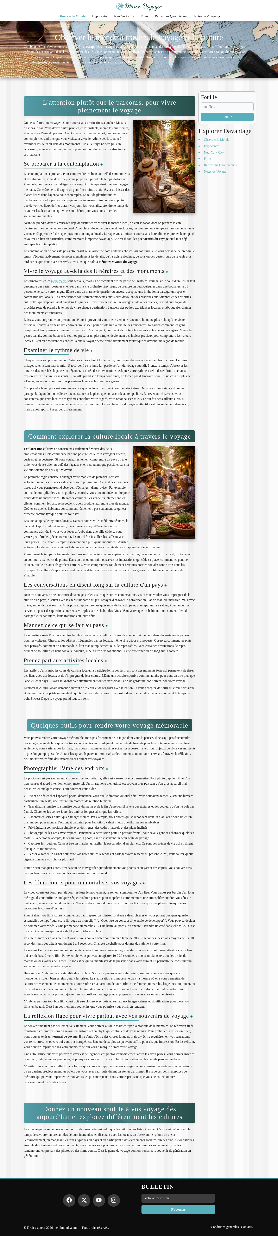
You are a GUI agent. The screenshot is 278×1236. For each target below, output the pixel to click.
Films (144, 16)
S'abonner (178, 1209)
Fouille (227, 117)
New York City (124, 16)
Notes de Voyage (207, 16)
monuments (59, 281)
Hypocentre (100, 16)
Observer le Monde (72, 16)
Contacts (247, 1227)
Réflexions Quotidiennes (171, 16)
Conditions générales (225, 1227)
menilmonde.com (65, 1227)
